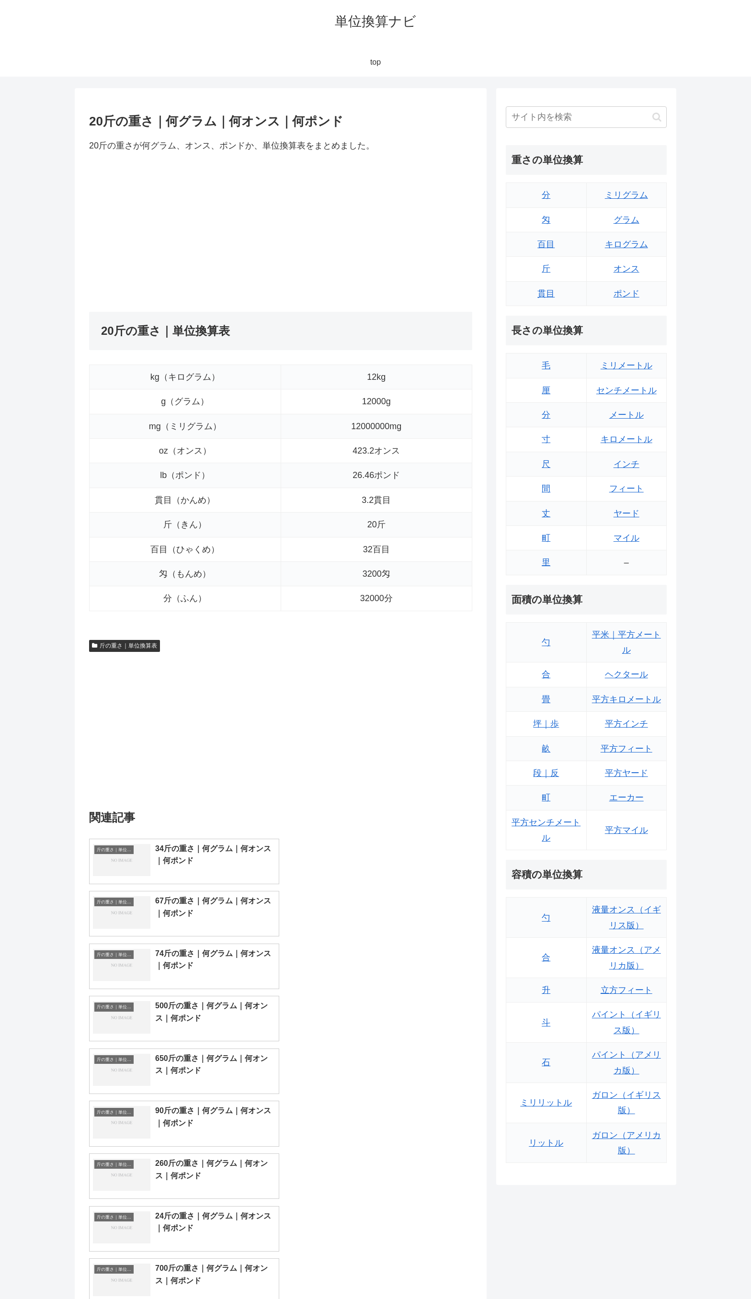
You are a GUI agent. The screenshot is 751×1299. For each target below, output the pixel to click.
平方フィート (626, 748)
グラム (626, 220)
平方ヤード (626, 773)
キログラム (626, 244)
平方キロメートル (626, 699)
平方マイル (626, 830)
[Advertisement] (184, 232)
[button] (657, 117)
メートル (626, 415)
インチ (626, 464)
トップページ (570, 1269)
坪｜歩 (546, 724)
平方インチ (626, 724)
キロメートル (626, 439)
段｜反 (546, 773)
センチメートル (626, 390)
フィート (626, 488)
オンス (626, 268)
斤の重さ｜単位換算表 (124, 645)
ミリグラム (626, 195)
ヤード (626, 513)
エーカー (626, 797)
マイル (626, 538)
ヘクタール (626, 674)
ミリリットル (546, 1102)
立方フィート (626, 990)
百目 (546, 244)
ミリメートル (626, 365)
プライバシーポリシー (633, 1269)
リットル (546, 1143)
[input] (586, 117)
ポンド (626, 293)
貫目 (546, 293)
